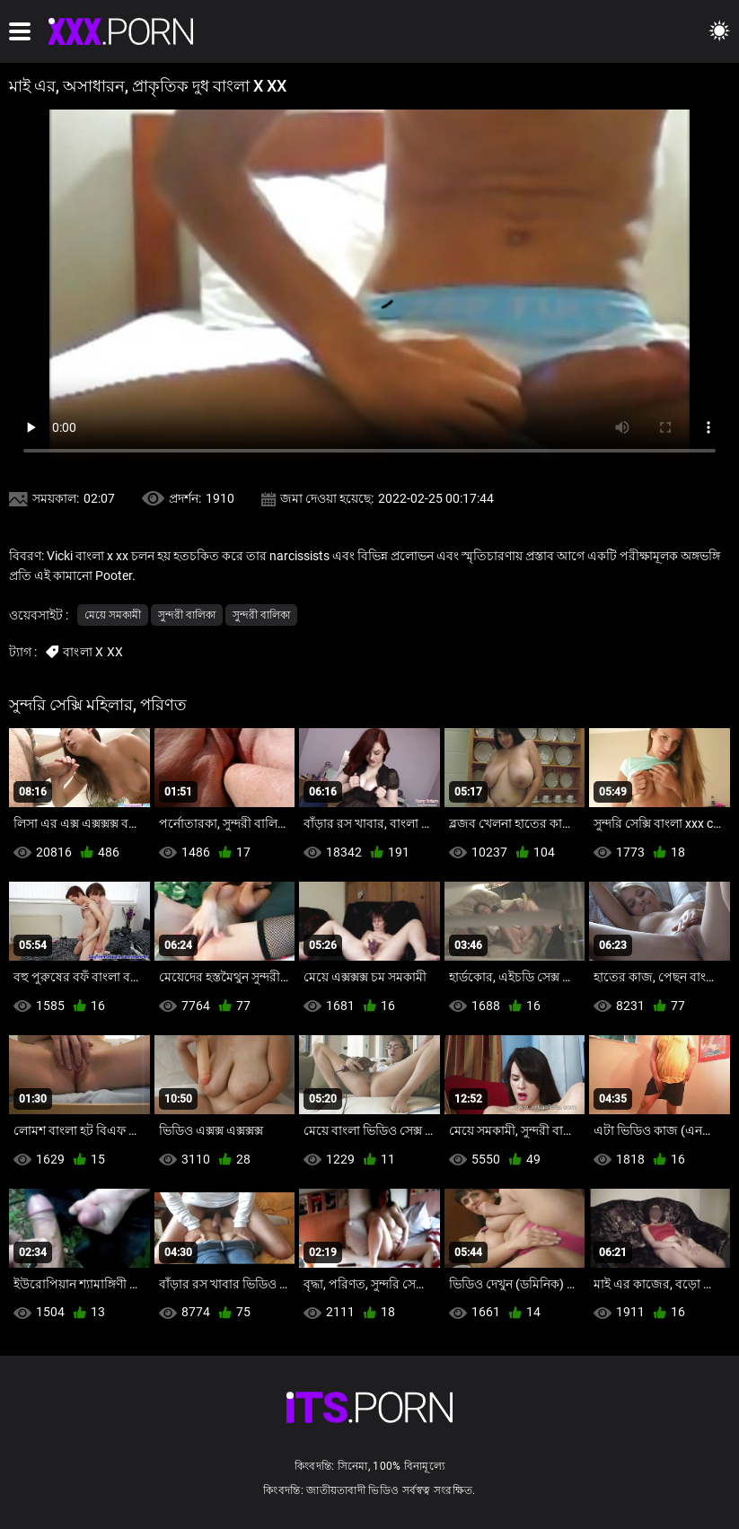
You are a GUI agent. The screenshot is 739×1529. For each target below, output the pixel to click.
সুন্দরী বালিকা (187, 615)
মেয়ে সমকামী (112, 615)
